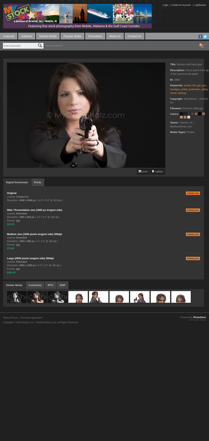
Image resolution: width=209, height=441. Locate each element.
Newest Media (48, 36)
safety (204, 89)
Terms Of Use (10, 317)
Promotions (95, 36)
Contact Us (134, 36)
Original (12, 193)
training (182, 93)
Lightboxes (200, 5)
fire (194, 85)
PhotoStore (199, 317)
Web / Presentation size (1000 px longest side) (34, 210)
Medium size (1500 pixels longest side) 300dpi (34, 234)
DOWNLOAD (193, 193)
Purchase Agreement (31, 317)
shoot (173, 93)
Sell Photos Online (197, 320)
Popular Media (72, 36)
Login (165, 5)
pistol (184, 89)
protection (194, 89)
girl (198, 85)
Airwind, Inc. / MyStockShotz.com (39, 322)
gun (204, 85)
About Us (115, 36)
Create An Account (181, 5)
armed (187, 85)
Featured (8, 36)
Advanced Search (54, 45)
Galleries (26, 36)
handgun (175, 89)
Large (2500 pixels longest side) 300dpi (30, 258)
